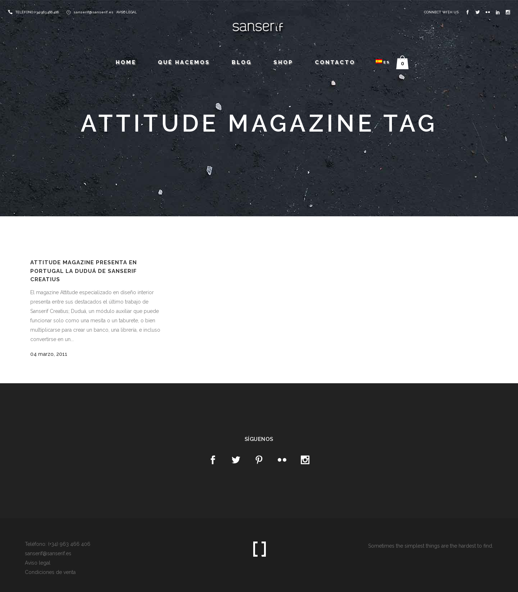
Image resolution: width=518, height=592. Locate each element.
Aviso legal (37, 563)
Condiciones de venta (50, 572)
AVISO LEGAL (126, 12)
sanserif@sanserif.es (93, 12)
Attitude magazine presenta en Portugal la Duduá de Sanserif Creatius (83, 271)
